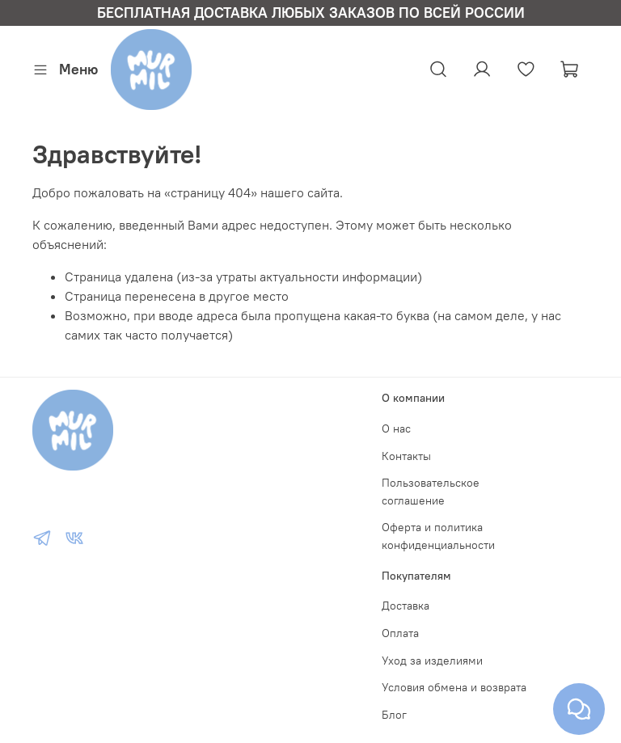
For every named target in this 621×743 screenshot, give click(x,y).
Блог (394, 714)
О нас (396, 428)
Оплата (400, 633)
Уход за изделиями (432, 660)
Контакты (406, 456)
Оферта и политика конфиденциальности (438, 536)
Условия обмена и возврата (454, 687)
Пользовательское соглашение (430, 491)
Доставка (405, 605)
